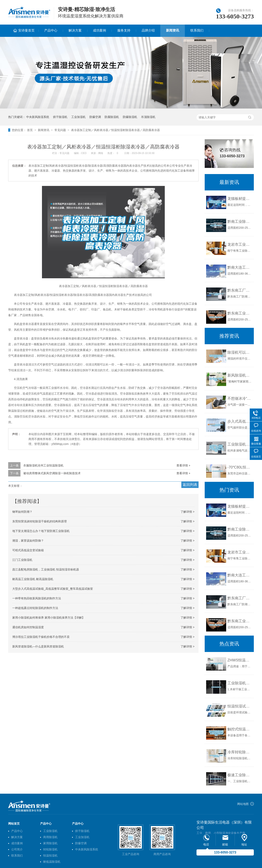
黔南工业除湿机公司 (239, 222)
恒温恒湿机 (50, 855)
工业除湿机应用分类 (239, 683)
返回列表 (190, 485)
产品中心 (50, 30)
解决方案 (75, 30)
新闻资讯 (172, 30)
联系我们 (196, 30)
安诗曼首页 (26, 30)
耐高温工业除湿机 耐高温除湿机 (32, 579)
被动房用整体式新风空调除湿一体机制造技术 (52, 473)
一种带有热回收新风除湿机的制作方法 (36, 598)
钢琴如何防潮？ (22, 511)
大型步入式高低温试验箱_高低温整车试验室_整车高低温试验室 (52, 588)
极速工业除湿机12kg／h (239, 775)
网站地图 (243, 804)
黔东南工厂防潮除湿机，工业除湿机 (239, 290)
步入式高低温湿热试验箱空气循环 (239, 421)
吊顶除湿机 (148, 117)
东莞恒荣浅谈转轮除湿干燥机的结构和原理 (39, 521)
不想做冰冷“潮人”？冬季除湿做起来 (239, 398)
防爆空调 (95, 117)
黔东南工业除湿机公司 (239, 313)
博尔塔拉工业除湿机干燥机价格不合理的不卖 (41, 636)
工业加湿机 (78, 117)
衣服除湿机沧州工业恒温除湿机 (43, 465)
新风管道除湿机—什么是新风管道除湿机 (38, 646)
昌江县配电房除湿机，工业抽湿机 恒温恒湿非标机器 (45, 569)
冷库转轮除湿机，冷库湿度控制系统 (239, 752)
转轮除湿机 (50, 849)
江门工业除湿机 (22, 559)
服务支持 (123, 30)
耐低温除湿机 (51, 861)
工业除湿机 (50, 831)
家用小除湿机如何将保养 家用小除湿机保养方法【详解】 (48, 617)
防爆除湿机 (130, 117)
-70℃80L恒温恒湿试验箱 (239, 467)
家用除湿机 (50, 843)
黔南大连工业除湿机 (239, 267)
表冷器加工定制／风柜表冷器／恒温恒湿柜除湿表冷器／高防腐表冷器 (115, 130)
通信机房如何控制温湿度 (28, 627)
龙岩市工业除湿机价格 (239, 244)
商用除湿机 (50, 837)
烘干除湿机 (60, 117)
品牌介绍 (148, 30)
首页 (30, 130)
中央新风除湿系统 (37, 117)
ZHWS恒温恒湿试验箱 (239, 660)
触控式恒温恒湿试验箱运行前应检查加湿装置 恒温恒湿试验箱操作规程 (239, 729)
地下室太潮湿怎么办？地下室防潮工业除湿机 (41, 531)
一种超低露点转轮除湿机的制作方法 (35, 608)
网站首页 (14, 823)
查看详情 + (183, 465)
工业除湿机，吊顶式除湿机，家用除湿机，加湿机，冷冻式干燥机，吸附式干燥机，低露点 (239, 444)
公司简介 (17, 849)
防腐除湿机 (112, 117)
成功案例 (99, 30)
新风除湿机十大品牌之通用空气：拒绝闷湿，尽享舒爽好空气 (239, 375)
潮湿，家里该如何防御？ (28, 540)
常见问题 (60, 130)
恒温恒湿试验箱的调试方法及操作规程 (239, 706)
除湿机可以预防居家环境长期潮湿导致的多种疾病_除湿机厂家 (239, 352)
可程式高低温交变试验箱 (28, 550)
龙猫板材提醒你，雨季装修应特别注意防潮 (239, 199)
